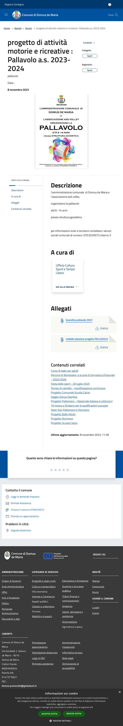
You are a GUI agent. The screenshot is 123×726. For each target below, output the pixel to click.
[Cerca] (116, 15)
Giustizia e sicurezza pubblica (73, 589)
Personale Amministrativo (10, 611)
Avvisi (28, 28)
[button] (61, 720)
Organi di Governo (11, 581)
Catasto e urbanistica (43, 606)
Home (7, 28)
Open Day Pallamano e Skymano (70, 410)
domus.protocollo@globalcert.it (19, 686)
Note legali (68, 658)
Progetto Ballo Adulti (63, 414)
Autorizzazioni (69, 622)
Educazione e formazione (75, 581)
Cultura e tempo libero (44, 586)
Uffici (4, 592)
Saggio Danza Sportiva (64, 397)
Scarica (101, 328)
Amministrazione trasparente (71, 645)
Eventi (95, 613)
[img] (35, 179)
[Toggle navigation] (6, 14)
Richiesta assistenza (42, 664)
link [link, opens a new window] (91, 707)
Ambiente (67, 606)
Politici (5, 603)
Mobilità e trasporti (42, 616)
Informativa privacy (72, 652)
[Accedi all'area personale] (109, 4)
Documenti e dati (11, 619)
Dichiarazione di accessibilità (70, 666)
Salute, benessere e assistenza (72, 614)
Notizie (96, 581)
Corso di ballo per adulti (64, 371)
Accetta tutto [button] (49, 713)
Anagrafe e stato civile (44, 581)
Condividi (89, 43)
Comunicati (98, 586)
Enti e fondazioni (11, 598)
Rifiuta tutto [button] (74, 713)
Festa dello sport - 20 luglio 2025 (70, 384)
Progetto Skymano (62, 418)
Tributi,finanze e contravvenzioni (70, 598)
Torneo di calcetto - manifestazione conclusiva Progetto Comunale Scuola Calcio (78, 390)
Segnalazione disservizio (45, 652)
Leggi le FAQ (38, 658)
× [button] (119, 692)
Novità (17, 28)
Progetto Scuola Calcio (64, 423)
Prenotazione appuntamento (39, 645)
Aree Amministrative (13, 586)
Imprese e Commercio (43, 596)
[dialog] (61, 707)
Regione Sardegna (14, 4)
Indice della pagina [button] (20, 180)
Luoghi (95, 607)
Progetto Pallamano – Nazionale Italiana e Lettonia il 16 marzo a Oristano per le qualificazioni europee (81, 403)
